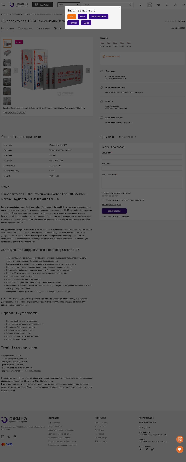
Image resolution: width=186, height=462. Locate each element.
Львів (82, 17)
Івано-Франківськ (98, 17)
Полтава (73, 23)
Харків (86, 23)
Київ (71, 17)
